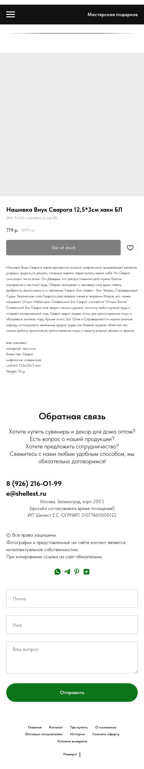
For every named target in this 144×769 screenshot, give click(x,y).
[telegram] (67, 572)
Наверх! (72, 754)
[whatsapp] (57, 572)
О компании (105, 727)
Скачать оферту (105, 734)
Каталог (56, 727)
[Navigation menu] (10, 14)
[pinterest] (77, 572)
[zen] (86, 572)
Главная (35, 727)
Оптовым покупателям (44, 734)
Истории (77, 734)
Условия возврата (72, 741)
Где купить (79, 727)
